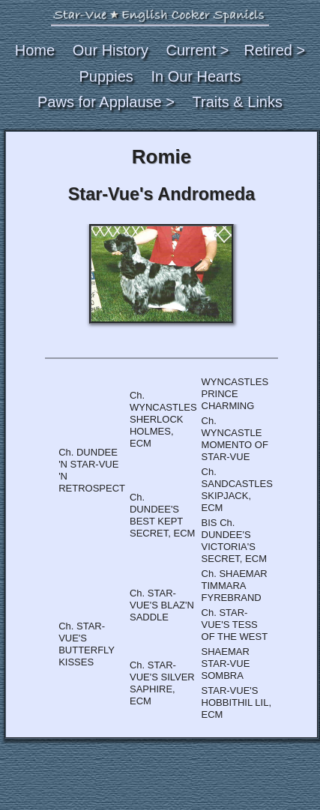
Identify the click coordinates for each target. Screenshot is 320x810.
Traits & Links (238, 102)
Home (35, 50)
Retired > (274, 50)
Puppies (106, 76)
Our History (110, 50)
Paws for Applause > (106, 102)
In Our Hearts (196, 76)
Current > (197, 50)
